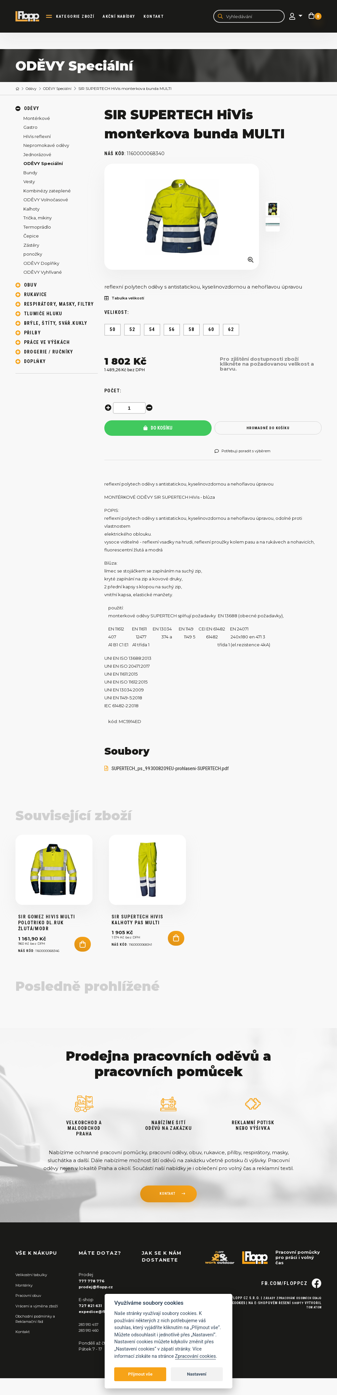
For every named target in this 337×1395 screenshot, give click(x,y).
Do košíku (157, 429)
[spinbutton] (130, 409)
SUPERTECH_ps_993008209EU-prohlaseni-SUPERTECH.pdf (178, 770)
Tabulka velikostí (128, 299)
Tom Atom (312, 1336)
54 (152, 331)
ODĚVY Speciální (63, 89)
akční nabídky (124, 16)
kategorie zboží (80, 16)
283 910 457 (91, 1341)
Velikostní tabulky (34, 1292)
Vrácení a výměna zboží (40, 1322)
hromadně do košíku (268, 429)
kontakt (167, 1212)
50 (113, 331)
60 (211, 331)
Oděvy (33, 89)
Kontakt (158, 16)
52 (132, 331)
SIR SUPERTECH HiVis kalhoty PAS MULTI (138, 937)
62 (231, 331)
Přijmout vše (140, 1374)
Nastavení (196, 1374)
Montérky (25, 1302)
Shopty (297, 1331)
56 (172, 331)
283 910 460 (91, 1347)
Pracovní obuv (30, 1312)
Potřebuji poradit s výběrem (248, 452)
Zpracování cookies (195, 1356)
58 (192, 331)
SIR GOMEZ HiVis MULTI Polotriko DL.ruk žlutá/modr (46, 940)
